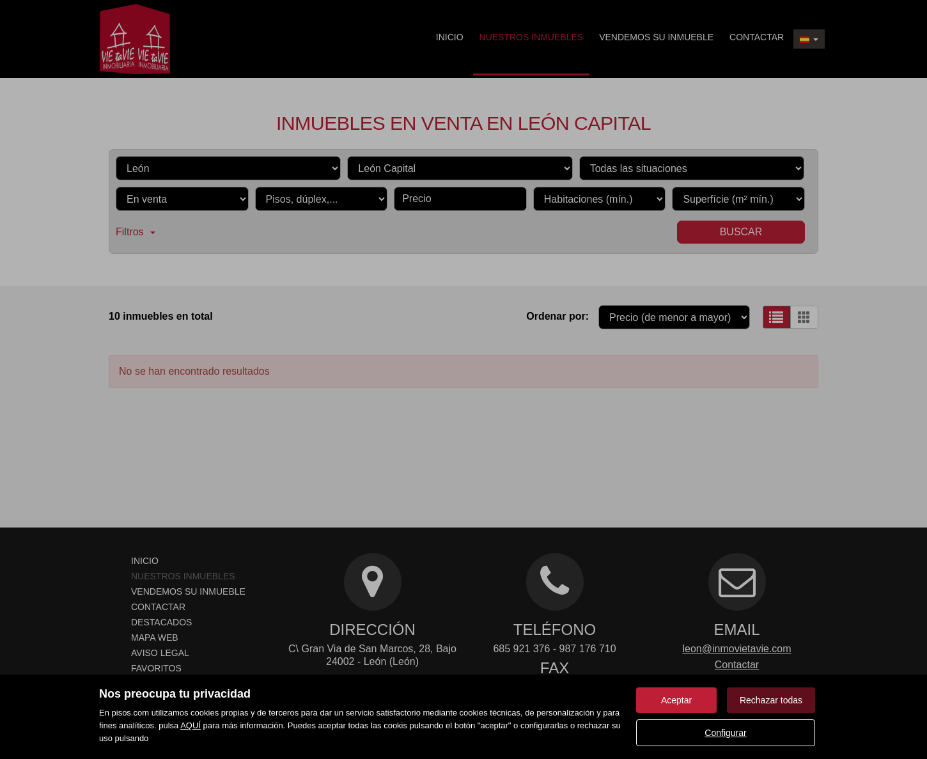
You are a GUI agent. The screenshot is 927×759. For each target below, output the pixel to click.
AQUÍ (190, 725)
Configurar (725, 733)
